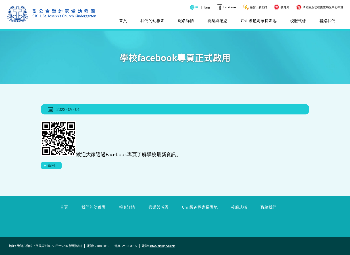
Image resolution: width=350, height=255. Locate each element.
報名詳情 (186, 20)
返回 (49, 165)
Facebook (229, 7)
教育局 (285, 7)
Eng (207, 7)
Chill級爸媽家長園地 (259, 20)
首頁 (123, 20)
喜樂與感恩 (217, 20)
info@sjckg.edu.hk (162, 246)
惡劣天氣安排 (258, 7)
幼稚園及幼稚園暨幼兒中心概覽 (323, 7)
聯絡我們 (327, 20)
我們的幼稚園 (152, 20)
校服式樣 (298, 20)
